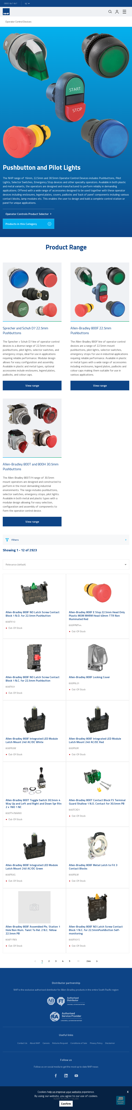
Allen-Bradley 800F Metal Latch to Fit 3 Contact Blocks (93, 866)
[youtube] (76, 1075)
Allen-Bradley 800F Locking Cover (89, 677)
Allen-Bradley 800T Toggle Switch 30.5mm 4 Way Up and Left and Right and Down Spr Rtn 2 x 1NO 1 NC (34, 803)
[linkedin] (66, 1075)
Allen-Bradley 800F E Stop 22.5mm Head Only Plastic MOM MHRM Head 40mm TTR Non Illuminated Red (97, 615)
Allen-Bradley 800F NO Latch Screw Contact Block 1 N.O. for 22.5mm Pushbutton (32, 613)
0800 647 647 (10, 3)
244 (88, 961)
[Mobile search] (110, 11)
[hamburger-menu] (124, 11)
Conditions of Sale (78, 1043)
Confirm (66, 1104)
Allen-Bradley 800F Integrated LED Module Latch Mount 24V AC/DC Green (32, 866)
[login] (117, 11)
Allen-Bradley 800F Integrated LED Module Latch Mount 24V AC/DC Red (95, 740)
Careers (46, 1043)
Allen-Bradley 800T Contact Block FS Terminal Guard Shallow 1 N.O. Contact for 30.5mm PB (97, 801)
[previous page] (35, 961)
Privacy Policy (96, 1043)
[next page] (97, 961)
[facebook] (55, 1075)
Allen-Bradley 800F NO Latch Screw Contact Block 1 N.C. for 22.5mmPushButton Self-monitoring (96, 930)
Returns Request (60, 1043)
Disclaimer (110, 1043)
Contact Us (22, 1043)
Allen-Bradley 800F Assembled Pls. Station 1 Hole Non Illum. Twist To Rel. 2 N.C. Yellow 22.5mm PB (33, 930)
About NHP (35, 1043)
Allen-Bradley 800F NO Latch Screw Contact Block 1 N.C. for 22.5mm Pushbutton (32, 678)
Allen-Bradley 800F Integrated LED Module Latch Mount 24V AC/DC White (32, 740)
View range (32, 385)
